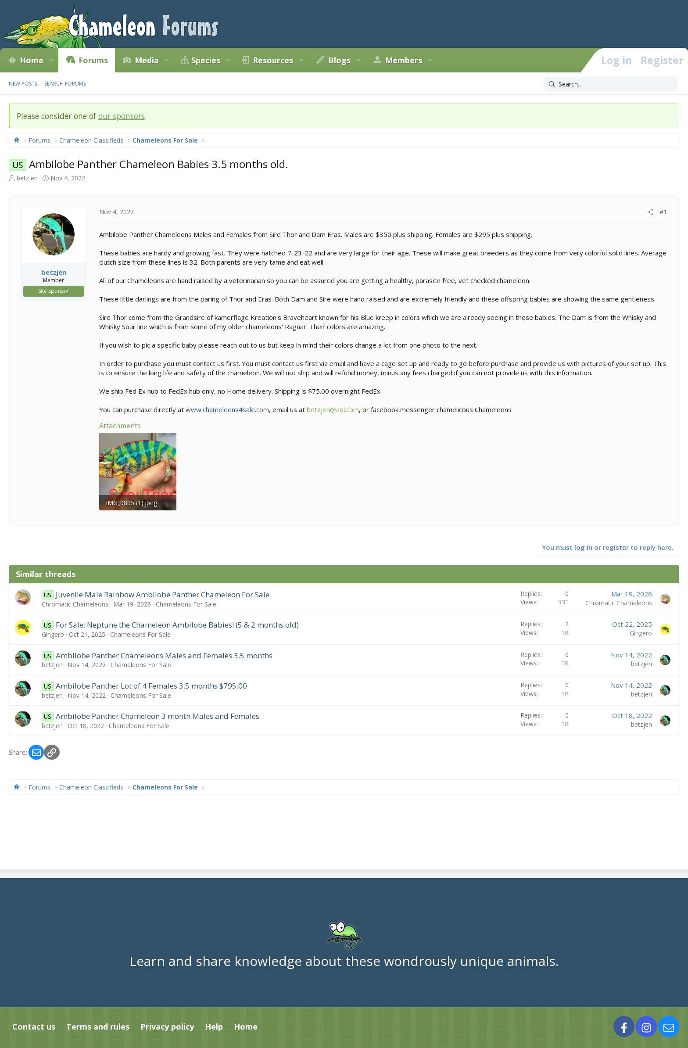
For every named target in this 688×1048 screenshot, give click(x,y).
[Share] (650, 212)
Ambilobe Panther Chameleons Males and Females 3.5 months (164, 655)
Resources (273, 60)
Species (205, 60)
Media (147, 60)
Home (31, 60)
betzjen (27, 178)
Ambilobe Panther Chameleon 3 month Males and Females (157, 716)
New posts (23, 83)
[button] (51, 60)
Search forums (65, 83)
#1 (663, 212)
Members (403, 60)
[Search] (610, 84)
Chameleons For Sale (186, 604)
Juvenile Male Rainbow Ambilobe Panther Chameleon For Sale (162, 594)
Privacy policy (167, 1026)
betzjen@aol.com (333, 409)
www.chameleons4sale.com (227, 409)
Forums (93, 60)
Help (214, 1026)
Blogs (339, 60)
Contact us (33, 1026)
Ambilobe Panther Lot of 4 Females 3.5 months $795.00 (151, 686)
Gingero (53, 634)
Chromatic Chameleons (75, 604)
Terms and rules (97, 1026)
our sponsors (121, 116)
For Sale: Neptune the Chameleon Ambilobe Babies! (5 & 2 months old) (177, 625)
